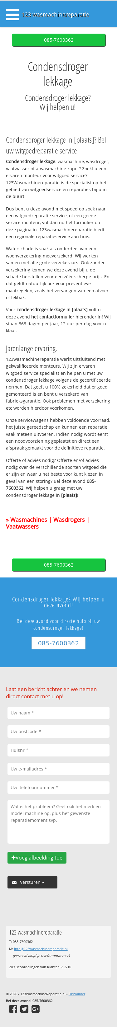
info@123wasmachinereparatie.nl (41, 948)
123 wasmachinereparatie (55, 14)
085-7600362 (59, 40)
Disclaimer (77, 994)
